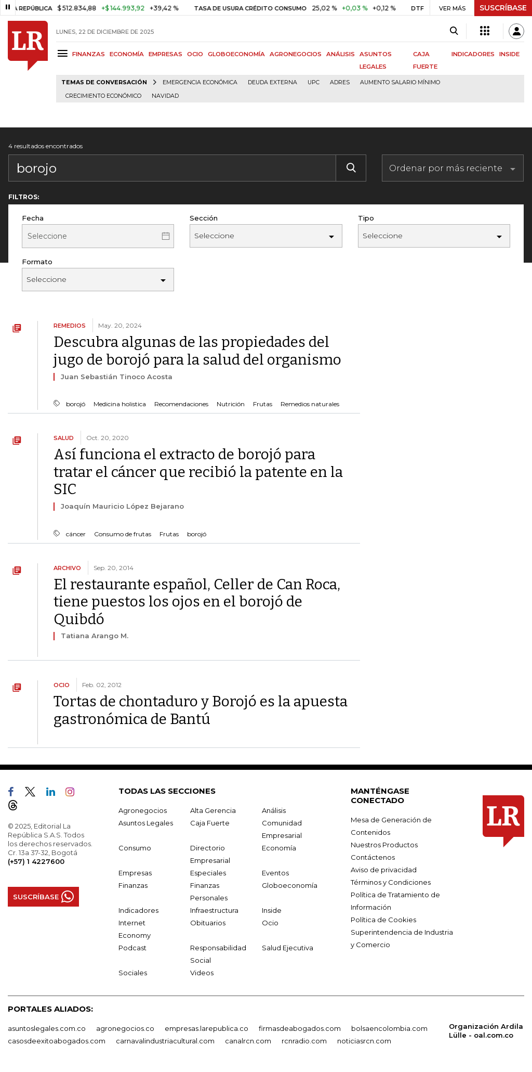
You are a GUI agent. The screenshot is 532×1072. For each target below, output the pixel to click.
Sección (204, 218)
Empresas (135, 873)
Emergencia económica (200, 82)
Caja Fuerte (210, 823)
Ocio (270, 923)
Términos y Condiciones (391, 882)
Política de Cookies (383, 919)
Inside (272, 910)
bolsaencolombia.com (389, 1028)
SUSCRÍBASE (503, 7)
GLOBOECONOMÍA (236, 54)
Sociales (132, 972)
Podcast (132, 948)
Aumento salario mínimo (400, 82)
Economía (279, 848)
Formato (37, 262)
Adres (340, 82)
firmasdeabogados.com (300, 1028)
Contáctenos (373, 857)
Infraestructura (214, 910)
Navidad (165, 96)
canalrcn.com (248, 1041)
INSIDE (509, 54)
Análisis (274, 810)
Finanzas (133, 885)
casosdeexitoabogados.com (56, 1041)
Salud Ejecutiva (287, 948)
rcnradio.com (304, 1041)
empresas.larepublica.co (206, 1028)
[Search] (454, 31)
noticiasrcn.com (364, 1041)
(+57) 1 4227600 (36, 861)
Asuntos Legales (145, 823)
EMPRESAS (165, 54)
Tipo (366, 218)
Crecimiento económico (103, 96)
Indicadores (138, 910)
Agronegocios (142, 810)
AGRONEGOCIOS (296, 54)
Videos (202, 972)
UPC (314, 82)
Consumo (134, 848)
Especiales (208, 873)
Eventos (275, 873)
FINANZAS (88, 54)
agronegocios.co (125, 1028)
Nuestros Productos (384, 845)
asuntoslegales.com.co (47, 1028)
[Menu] (64, 53)
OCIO (195, 54)
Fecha (33, 218)
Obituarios (207, 923)
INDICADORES (473, 54)
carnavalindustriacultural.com (165, 1041)
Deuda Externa (272, 82)
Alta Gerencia (213, 810)
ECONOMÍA (127, 54)
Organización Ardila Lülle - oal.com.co (486, 1030)
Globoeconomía (289, 885)
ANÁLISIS (340, 54)
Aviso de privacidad (384, 870)
